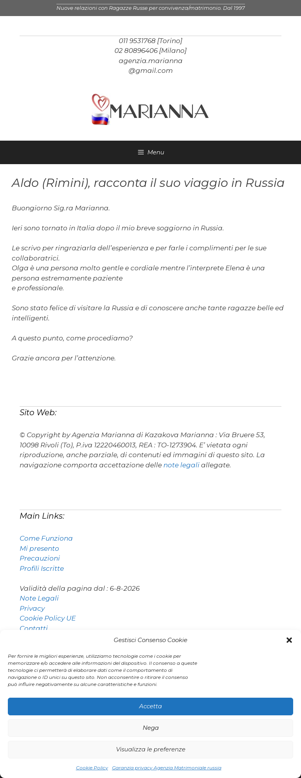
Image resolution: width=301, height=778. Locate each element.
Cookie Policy (92, 768)
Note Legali (39, 598)
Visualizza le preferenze (150, 749)
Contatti (34, 628)
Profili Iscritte (42, 568)
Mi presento (39, 548)
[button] (289, 640)
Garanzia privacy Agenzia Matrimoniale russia (166, 768)
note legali (181, 465)
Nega (151, 727)
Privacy (32, 608)
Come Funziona (46, 538)
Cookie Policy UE (48, 618)
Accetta (150, 706)
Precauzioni (40, 558)
